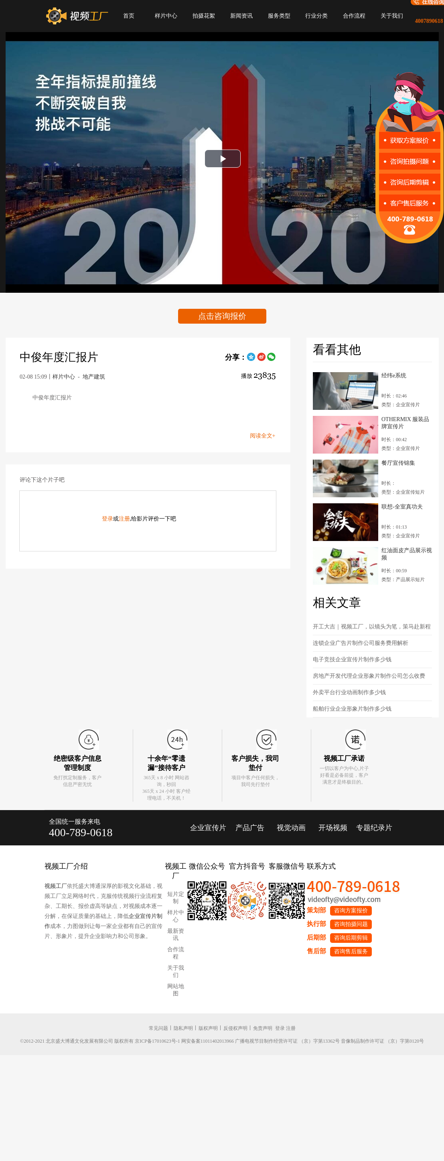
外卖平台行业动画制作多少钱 (349, 692)
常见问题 (158, 1028)
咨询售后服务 (351, 951)
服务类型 (279, 16)
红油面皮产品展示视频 (406, 554)
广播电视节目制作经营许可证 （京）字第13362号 (287, 1041)
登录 (107, 519)
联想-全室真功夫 (402, 507)
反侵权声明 (235, 1028)
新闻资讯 (241, 16)
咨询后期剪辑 (351, 938)
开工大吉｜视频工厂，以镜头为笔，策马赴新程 (372, 627)
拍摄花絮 (204, 16)
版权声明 (208, 1028)
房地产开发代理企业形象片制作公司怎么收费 (369, 676)
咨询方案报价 (351, 911)
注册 (124, 519)
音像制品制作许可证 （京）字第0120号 (382, 1041)
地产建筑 (94, 377)
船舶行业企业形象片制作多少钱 (352, 709)
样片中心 (166, 16)
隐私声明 (183, 1028)
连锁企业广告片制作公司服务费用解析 (360, 643)
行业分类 (316, 16)
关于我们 (392, 16)
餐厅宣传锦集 (398, 463)
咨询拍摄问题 (351, 924)
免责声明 (262, 1028)
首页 (128, 16)
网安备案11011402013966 (207, 1041)
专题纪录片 (374, 828)
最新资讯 (175, 934)
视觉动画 (291, 828)
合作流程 (354, 16)
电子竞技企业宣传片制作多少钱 (352, 659)
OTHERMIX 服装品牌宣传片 (405, 423)
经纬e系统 (393, 376)
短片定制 (175, 897)
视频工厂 (56, 886)
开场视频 (332, 828)
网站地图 (175, 990)
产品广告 (249, 828)
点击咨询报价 (222, 316)
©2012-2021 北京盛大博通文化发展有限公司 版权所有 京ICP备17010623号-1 (100, 1041)
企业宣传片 (208, 828)
